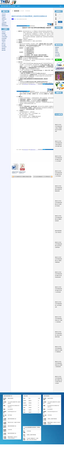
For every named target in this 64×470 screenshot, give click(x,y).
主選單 (18, 6)
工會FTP (3, 41)
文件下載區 (4, 35)
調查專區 (3, 48)
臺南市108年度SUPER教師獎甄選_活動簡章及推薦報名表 (29, 16)
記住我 (55, 23)
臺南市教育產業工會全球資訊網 (8, 6)
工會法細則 (4, 22)
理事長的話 (4, 19)
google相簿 (4, 38)
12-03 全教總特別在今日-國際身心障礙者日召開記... (21, 176)
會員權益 (3, 33)
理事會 (56, 49)
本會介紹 (3, 14)
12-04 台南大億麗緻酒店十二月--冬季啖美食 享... (43, 176)
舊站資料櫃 (57, 55)
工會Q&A (4, 17)
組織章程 (57, 47)
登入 (61, 6)
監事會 (56, 50)
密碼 (55, 19)
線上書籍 (3, 45)
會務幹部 (3, 15)
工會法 (3, 20)
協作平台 (3, 43)
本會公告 (3, 31)
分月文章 (22, 10)
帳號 (55, 15)
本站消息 (16, 10)
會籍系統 (3, 40)
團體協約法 (4, 24)
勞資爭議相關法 (5, 25)
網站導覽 (3, 50)
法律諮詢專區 (4, 36)
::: (21, 5)
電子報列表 (27, 10)
